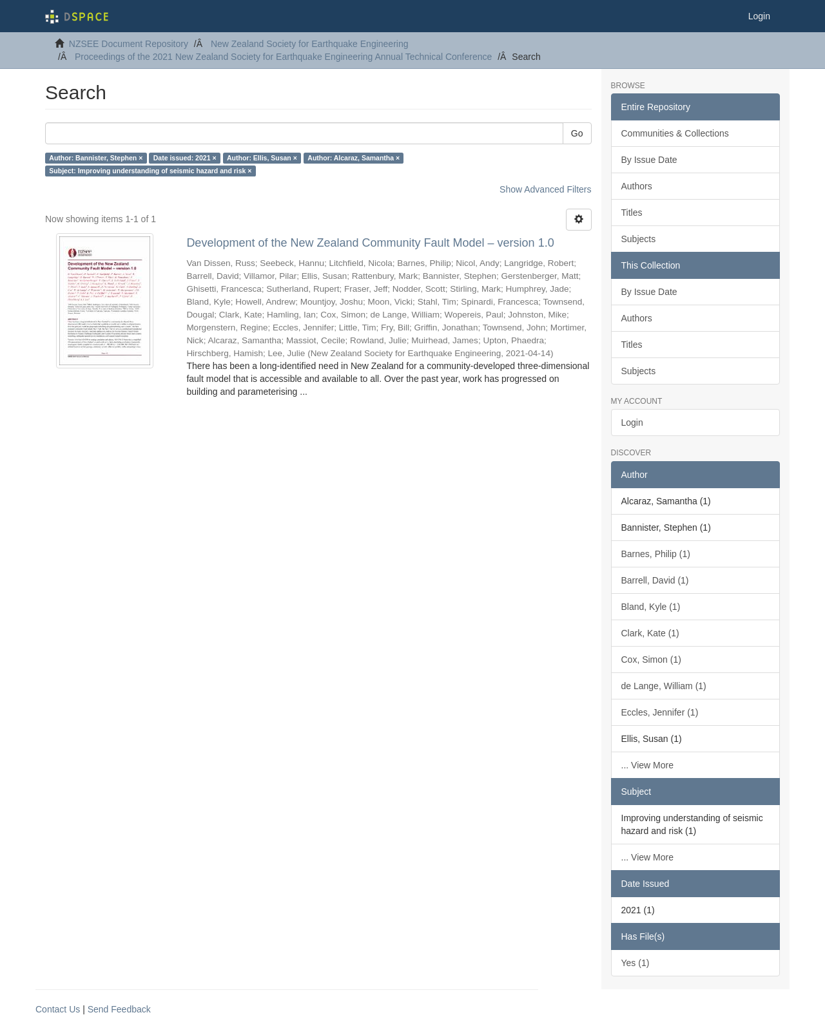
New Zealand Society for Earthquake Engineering (310, 44)
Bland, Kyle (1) (651, 607)
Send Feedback (119, 1009)
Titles (632, 212)
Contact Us (57, 1009)
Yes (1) (635, 963)
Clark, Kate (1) (650, 633)
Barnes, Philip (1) (655, 554)
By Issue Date (649, 160)
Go (577, 133)
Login (632, 422)
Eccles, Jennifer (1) (660, 712)
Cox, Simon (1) (651, 659)
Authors (636, 186)
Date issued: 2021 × (185, 158)
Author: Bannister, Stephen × (95, 158)
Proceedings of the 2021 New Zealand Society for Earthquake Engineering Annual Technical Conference (283, 57)
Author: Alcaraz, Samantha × (353, 158)
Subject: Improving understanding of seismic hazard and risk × (150, 171)
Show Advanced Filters (545, 189)
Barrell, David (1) (655, 580)
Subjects (638, 239)
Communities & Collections (675, 133)
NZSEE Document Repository (128, 44)
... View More (647, 765)
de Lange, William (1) (663, 686)
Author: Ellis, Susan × (262, 158)
